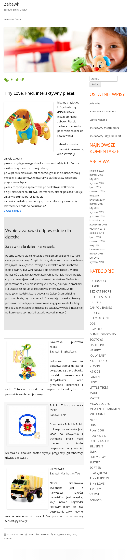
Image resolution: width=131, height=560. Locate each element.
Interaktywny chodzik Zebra (104, 127)
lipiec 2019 (95, 187)
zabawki (8, 538)
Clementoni (99, 318)
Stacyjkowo (99, 473)
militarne (97, 414)
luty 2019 (94, 207)
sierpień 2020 (97, 170)
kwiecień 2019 (97, 199)
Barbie (95, 286)
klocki (95, 366)
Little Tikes (99, 387)
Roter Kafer (99, 441)
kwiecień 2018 (97, 249)
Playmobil (98, 436)
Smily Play (98, 457)
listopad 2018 (97, 220)
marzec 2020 (96, 174)
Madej (94, 393)
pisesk (62, 534)
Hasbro (95, 350)
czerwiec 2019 (97, 191)
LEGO (93, 382)
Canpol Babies (101, 307)
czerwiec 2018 (97, 241)
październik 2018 (98, 224)
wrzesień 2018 (97, 228)
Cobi (93, 323)
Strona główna (12, 19)
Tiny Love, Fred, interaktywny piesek (39, 93)
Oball (94, 425)
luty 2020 (94, 178)
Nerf (93, 420)
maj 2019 (95, 195)
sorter (95, 468)
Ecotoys (96, 339)
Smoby (95, 462)
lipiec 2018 (95, 237)
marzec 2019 (96, 203)
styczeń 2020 (97, 183)
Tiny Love (44, 534)
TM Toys (96, 489)
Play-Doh (97, 430)
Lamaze (95, 377)
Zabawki (12, 4)
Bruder (95, 302)
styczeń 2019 (97, 212)
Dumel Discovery (103, 334)
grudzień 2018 (97, 216)
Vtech (94, 494)
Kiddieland (98, 361)
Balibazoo (98, 281)
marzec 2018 (96, 253)
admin (31, 534)
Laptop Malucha (98, 119)
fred (56, 534)
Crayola (96, 329)
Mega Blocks (100, 404)
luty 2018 (94, 257)
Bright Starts (101, 297)
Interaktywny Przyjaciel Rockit (105, 135)
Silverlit (96, 446)
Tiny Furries (99, 478)
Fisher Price (99, 345)
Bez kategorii (100, 291)
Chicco (95, 313)
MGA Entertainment (106, 409)
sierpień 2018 (97, 232)
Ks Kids (95, 371)
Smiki (93, 452)
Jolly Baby (95, 103)
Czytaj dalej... (12, 211)
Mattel (95, 398)
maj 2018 (95, 245)
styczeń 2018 (97, 262)
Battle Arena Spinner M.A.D (104, 111)
